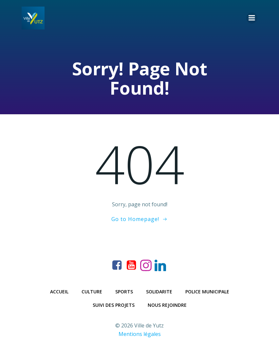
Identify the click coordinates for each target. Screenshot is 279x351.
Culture (92, 291)
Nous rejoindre (167, 305)
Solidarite (159, 291)
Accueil (59, 291)
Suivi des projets (114, 305)
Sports (124, 291)
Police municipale (207, 291)
